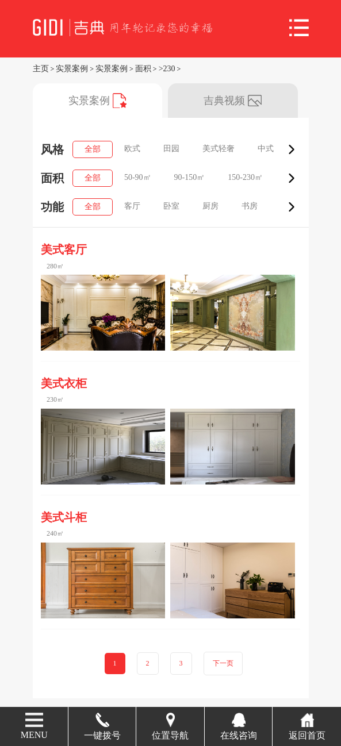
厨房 (210, 206)
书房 (250, 206)
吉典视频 (233, 100)
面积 (143, 68)
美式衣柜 (64, 383)
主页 (41, 68)
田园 (171, 148)
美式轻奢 (218, 148)
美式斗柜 (64, 517)
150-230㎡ (245, 177)
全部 (93, 149)
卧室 (171, 206)
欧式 (132, 148)
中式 (266, 148)
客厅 (132, 206)
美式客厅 (64, 249)
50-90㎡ (137, 177)
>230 (167, 68)
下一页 (223, 664)
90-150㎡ (189, 177)
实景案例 (72, 68)
